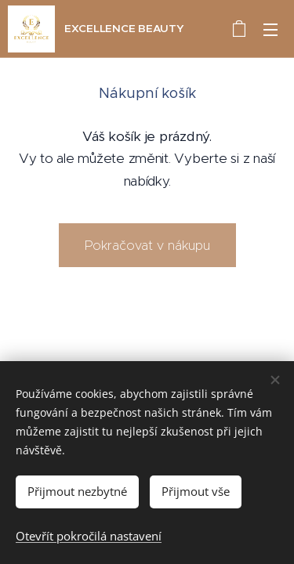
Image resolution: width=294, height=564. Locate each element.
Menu (270, 30)
